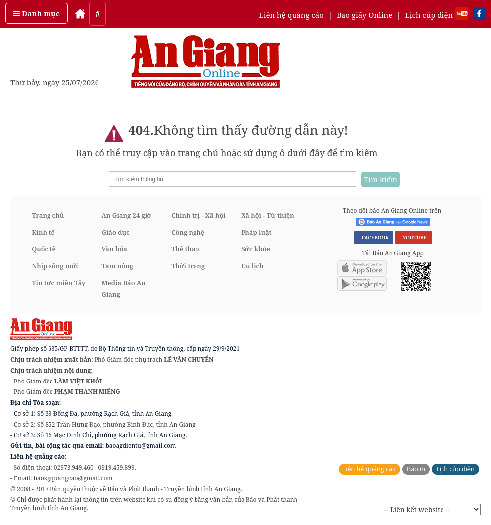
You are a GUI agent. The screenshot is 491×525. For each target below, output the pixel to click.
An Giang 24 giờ (126, 215)
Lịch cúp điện (429, 15)
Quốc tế (44, 248)
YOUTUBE (413, 237)
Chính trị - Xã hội (198, 215)
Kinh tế (43, 232)
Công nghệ (187, 232)
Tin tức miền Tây (58, 282)
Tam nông (117, 265)
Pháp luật (256, 232)
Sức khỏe (255, 248)
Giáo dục (115, 232)
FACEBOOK (374, 237)
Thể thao (185, 248)
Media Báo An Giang (123, 288)
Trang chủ (48, 215)
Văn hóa (114, 248)
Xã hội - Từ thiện (267, 215)
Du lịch (252, 265)
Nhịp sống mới (55, 265)
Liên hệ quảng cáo (291, 15)
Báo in (416, 469)
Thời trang (188, 265)
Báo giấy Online (364, 15)
